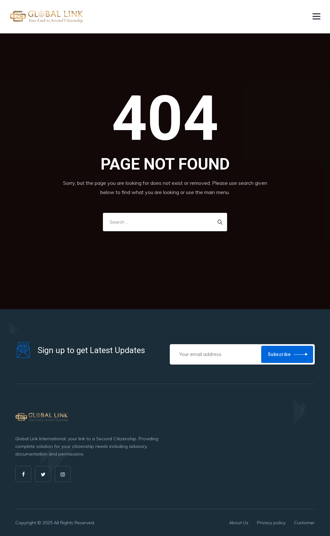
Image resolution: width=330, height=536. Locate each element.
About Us (238, 523)
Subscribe (279, 354)
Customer (304, 523)
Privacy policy (271, 523)
